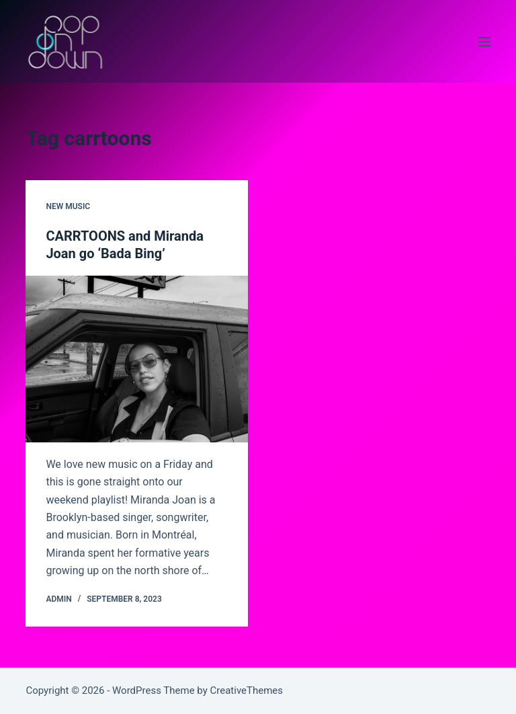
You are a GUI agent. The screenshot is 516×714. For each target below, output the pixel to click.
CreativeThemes (247, 690)
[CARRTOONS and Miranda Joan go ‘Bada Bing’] (137, 359)
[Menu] (484, 42)
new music (68, 206)
